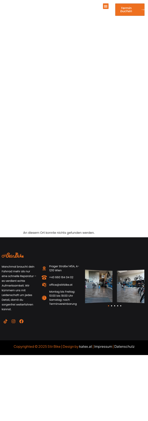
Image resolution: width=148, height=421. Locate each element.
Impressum (103, 346)
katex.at (85, 346)
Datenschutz (124, 346)
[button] (106, 6)
